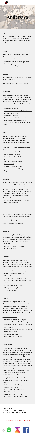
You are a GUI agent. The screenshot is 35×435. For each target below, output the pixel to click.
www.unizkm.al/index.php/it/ (13, 66)
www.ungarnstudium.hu (10, 317)
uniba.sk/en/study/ (10, 248)
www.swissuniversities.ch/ (16, 223)
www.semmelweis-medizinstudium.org (16, 322)
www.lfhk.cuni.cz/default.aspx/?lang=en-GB (17, 280)
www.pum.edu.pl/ (14, 154)
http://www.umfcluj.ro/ (11, 203)
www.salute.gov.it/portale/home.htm (15, 396)
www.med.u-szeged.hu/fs (24, 324)
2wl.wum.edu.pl (9, 164)
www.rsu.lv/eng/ (23, 83)
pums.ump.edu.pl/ (9, 159)
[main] (17, 17)
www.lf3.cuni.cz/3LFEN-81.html (13, 285)
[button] (2, 2)
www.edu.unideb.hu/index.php (13, 336)
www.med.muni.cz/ (10, 290)
